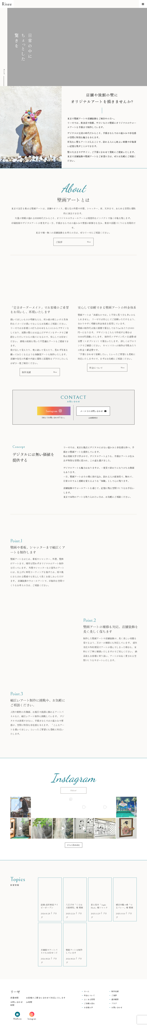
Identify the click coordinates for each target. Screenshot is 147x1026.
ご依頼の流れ (89, 986)
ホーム (86, 973)
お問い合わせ (116, 990)
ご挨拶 (114, 978)
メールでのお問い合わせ (91, 414)
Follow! (73, 780)
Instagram (51, 414)
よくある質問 (89, 982)
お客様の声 (88, 990)
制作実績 (115, 973)
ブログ (114, 986)
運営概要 (115, 982)
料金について (89, 978)
